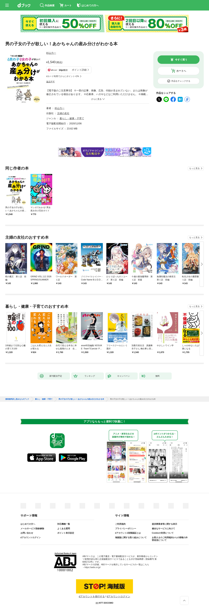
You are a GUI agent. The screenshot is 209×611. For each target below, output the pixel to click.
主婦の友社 (63, 113)
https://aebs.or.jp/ (93, 567)
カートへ (181, 70)
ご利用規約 (120, 524)
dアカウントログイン (30, 537)
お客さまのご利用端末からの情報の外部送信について (170, 539)
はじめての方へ (27, 524)
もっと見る (194, 168)
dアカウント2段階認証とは (128, 533)
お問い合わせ (26, 533)
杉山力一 (51, 53)
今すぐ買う (181, 59)
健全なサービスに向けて (163, 528)
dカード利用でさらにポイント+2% (62, 76)
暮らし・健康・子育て (72, 118)
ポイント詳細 (79, 69)
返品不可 (50, 81)
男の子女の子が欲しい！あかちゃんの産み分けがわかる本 (81, 399)
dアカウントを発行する (92, 596)
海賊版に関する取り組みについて (131, 537)
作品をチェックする (180, 81)
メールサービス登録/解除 (32, 528)
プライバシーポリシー (125, 528)
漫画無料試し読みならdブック (17, 399)
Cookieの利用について (163, 533)
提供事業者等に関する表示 (164, 524)
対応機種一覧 (63, 524)
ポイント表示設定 (65, 533)
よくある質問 (63, 528)
